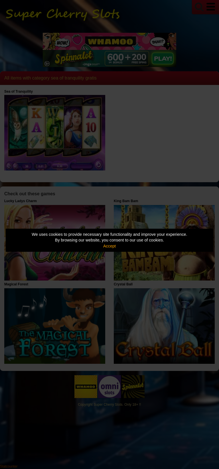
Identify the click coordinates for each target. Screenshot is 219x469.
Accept (109, 246)
